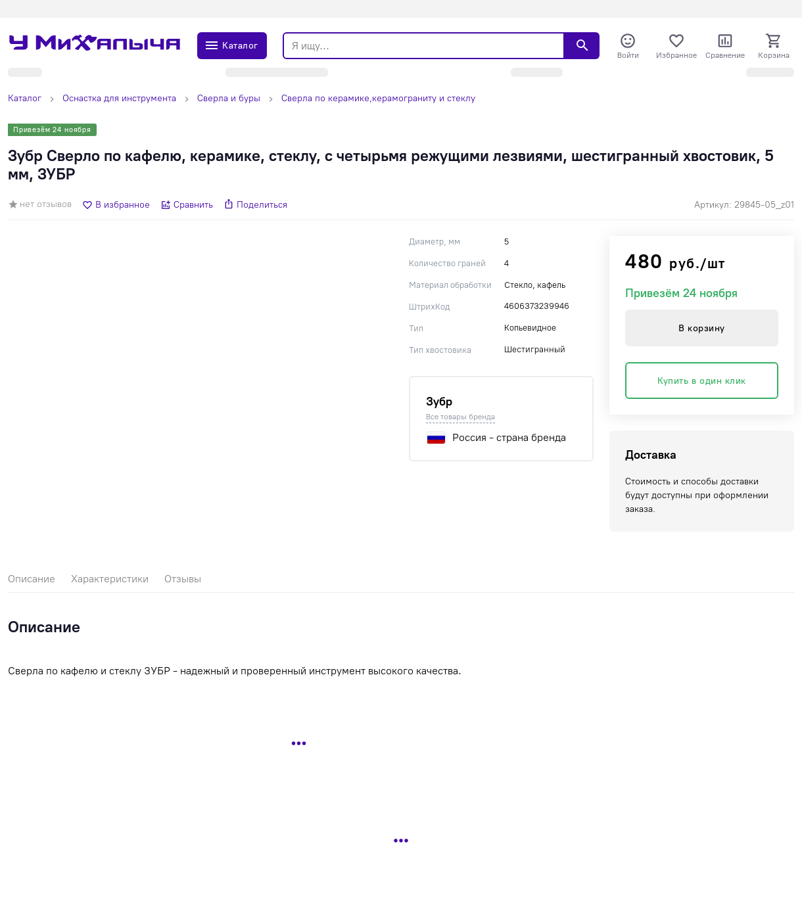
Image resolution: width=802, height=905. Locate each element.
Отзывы (182, 578)
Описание (31, 578)
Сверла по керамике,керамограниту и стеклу (378, 98)
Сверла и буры (228, 98)
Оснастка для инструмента (119, 98)
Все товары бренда (460, 416)
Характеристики (110, 578)
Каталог (24, 98)
